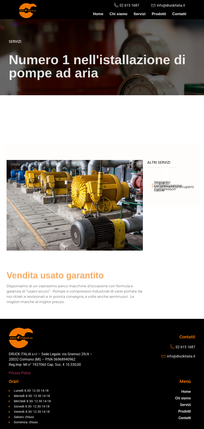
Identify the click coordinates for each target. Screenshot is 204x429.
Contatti (179, 14)
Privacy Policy (20, 373)
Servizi (139, 14)
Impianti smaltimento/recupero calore (174, 202)
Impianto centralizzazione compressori (168, 185)
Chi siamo (118, 14)
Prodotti (159, 14)
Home (98, 14)
